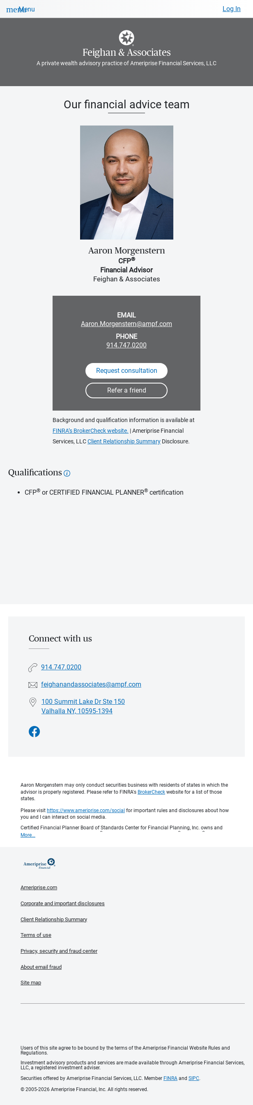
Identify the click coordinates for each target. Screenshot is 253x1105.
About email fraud (41, 967)
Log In (232, 9)
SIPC (194, 1078)
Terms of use (36, 935)
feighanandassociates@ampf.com (91, 684)
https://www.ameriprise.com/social (86, 810)
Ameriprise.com (39, 887)
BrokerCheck (151, 792)
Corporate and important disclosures (63, 903)
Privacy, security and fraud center (59, 951)
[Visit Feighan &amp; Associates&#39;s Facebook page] (34, 732)
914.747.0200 (126, 345)
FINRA (170, 1078)
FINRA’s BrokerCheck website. (91, 430)
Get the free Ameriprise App (132, 1024)
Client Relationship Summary (124, 441)
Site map (31, 982)
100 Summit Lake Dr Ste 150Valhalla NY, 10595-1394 (83, 706)
